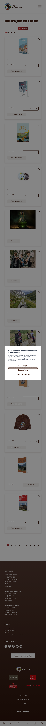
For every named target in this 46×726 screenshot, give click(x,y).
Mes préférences (23, 381)
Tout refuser (23, 376)
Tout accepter (23, 372)
